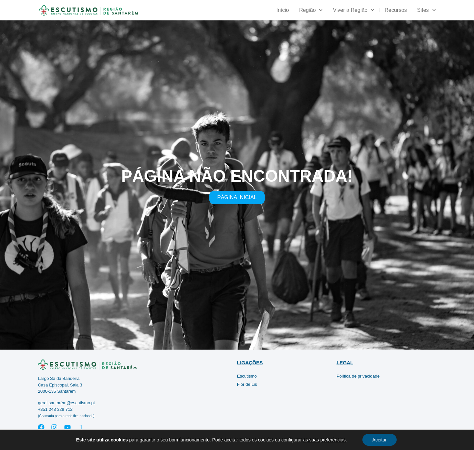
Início (282, 10)
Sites (426, 10)
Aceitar (379, 439)
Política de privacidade (358, 376)
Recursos (395, 10)
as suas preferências (324, 439)
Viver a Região (354, 10)
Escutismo (247, 376)
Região (311, 10)
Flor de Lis (247, 384)
